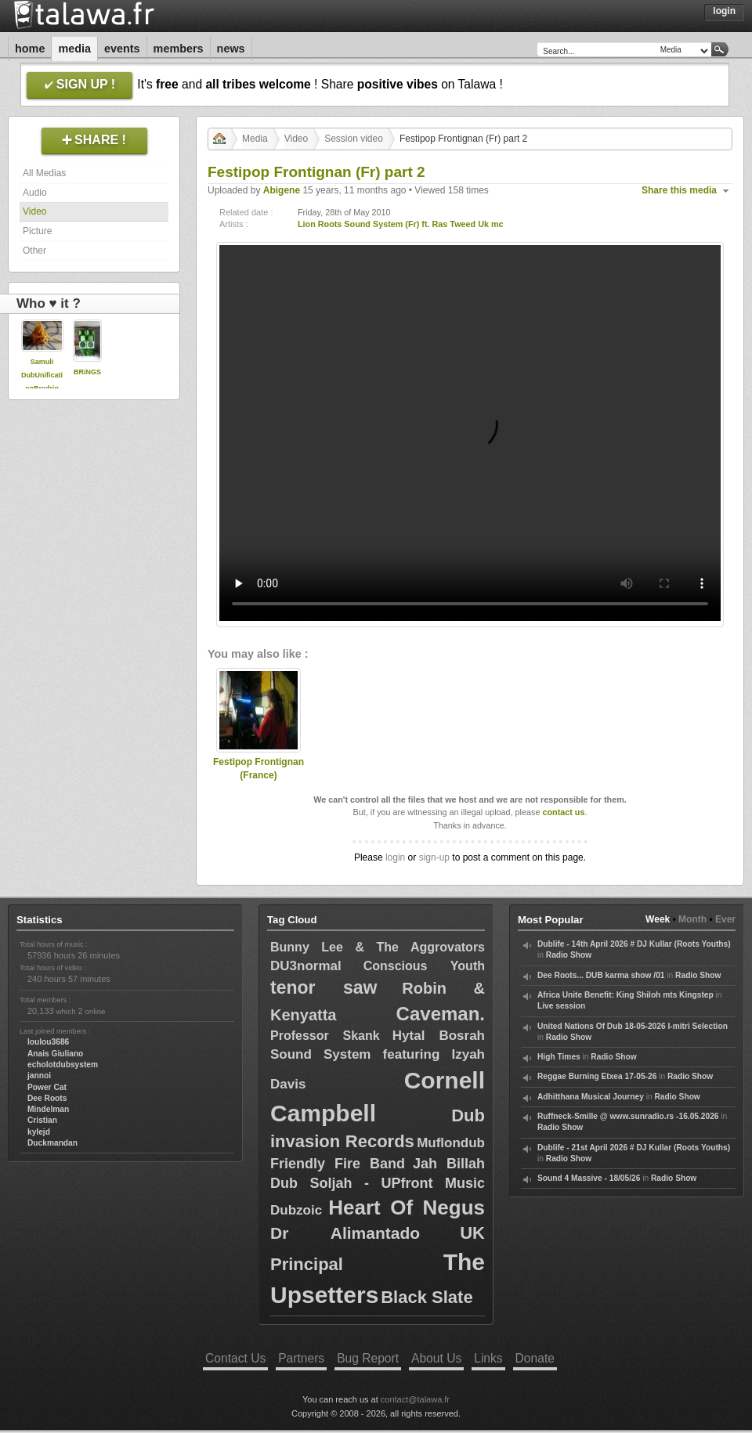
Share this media (679, 190)
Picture (37, 231)
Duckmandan (52, 1143)
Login (724, 10)
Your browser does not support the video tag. (470, 433)
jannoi (39, 1075)
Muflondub (451, 1142)
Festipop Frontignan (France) (258, 768)
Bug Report (368, 1358)
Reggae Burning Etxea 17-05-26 (596, 1076)
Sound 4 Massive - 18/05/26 (588, 1178)
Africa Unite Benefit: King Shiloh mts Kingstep (625, 995)
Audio (35, 192)
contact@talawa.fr (415, 1399)
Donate (535, 1358)
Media (74, 48)
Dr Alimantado (345, 1233)
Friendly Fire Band (337, 1163)
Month (692, 919)
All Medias (44, 173)
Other (34, 250)
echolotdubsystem (62, 1064)
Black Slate (426, 1297)
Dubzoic (296, 1210)
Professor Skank (325, 1035)
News (231, 48)
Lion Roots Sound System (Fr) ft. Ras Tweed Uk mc (401, 224)
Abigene (281, 190)
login (395, 857)
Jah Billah (449, 1163)
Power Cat (47, 1087)
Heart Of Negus (406, 1207)
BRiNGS (87, 372)
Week (657, 919)
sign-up (434, 857)
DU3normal (306, 965)
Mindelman (48, 1109)
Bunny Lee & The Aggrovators (377, 947)
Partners (301, 1358)
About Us (436, 1358)
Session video (353, 138)
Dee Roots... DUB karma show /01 (600, 975)
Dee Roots (47, 1098)
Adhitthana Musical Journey (590, 1096)
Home (30, 48)
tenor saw (323, 987)
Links (488, 1358)
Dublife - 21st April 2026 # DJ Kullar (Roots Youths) (633, 1147)
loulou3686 (48, 1042)
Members (179, 48)
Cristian (42, 1120)
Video (34, 211)
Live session (561, 1006)
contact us (563, 812)
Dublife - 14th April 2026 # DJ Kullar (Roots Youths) (634, 944)
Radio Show (568, 955)
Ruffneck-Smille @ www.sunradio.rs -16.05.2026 (628, 1116)
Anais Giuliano (55, 1053)
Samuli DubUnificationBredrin (42, 375)
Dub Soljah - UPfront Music (377, 1183)
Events (122, 48)
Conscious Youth (424, 966)
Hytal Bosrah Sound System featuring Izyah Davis (377, 1060)
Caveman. (440, 1013)
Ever (725, 919)
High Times (558, 1056)
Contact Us (235, 1358)
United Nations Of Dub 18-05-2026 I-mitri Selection (632, 1026)
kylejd (38, 1132)
